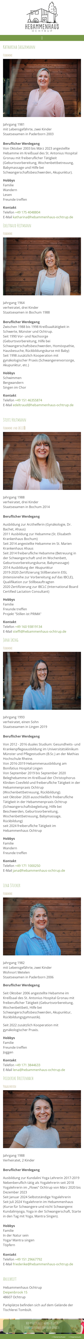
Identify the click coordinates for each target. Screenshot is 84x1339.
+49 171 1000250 (27, 866)
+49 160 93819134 (28, 626)
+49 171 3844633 (27, 1065)
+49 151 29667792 (28, 1259)
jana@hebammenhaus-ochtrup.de (39, 870)
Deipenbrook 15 (15, 1292)
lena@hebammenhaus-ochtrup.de (39, 1070)
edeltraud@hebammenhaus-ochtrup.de (43, 405)
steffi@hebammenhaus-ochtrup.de (39, 631)
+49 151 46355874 (28, 400)
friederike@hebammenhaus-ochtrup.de (43, 1264)
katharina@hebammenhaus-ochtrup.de (43, 217)
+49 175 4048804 (27, 212)
